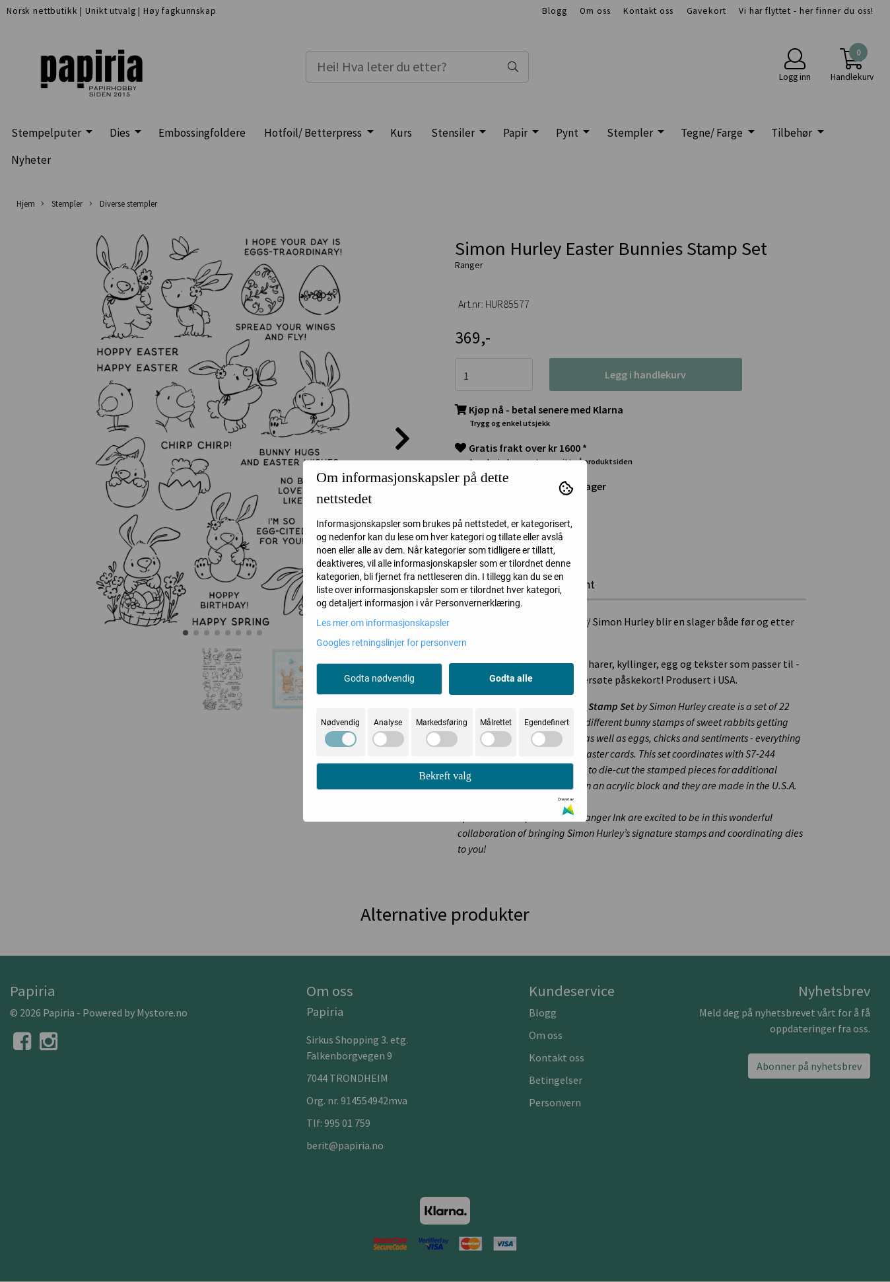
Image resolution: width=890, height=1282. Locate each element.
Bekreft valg (445, 775)
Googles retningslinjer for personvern (391, 642)
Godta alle (511, 678)
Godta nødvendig (379, 678)
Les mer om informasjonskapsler (383, 623)
